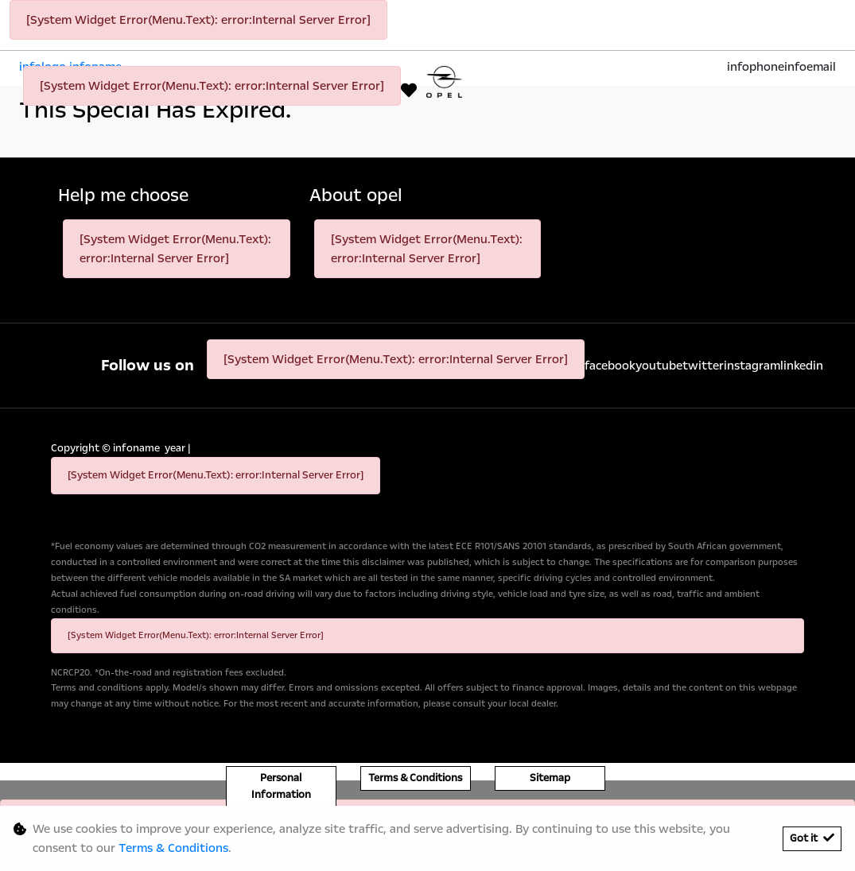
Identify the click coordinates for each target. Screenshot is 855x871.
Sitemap (550, 778)
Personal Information (281, 786)
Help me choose (123, 195)
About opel (355, 195)
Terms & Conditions (415, 778)
